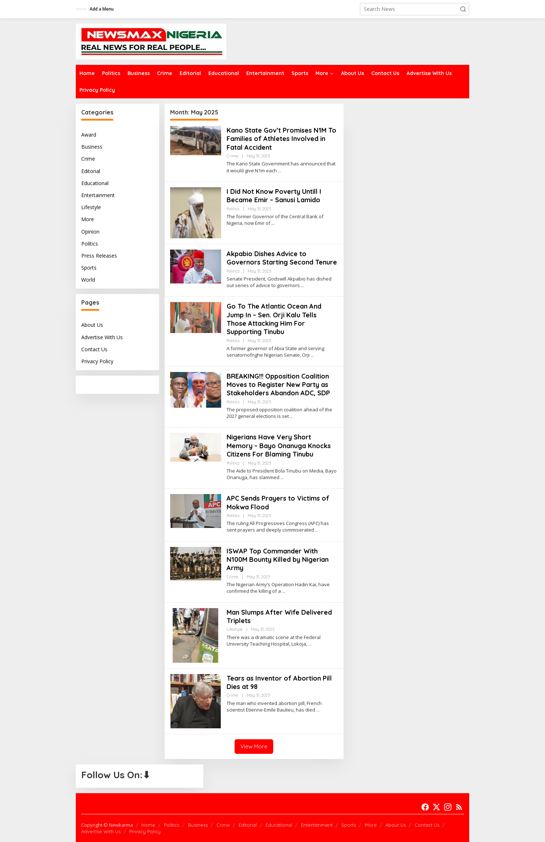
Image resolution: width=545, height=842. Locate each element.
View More (253, 746)
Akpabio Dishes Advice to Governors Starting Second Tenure (282, 258)
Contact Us (94, 349)
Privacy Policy (97, 361)
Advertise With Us (102, 337)
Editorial (90, 171)
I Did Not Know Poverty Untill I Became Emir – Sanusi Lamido (274, 195)
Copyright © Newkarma (107, 825)
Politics (89, 243)
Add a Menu (102, 9)
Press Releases (99, 255)
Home (148, 825)
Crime (88, 158)
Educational (95, 183)
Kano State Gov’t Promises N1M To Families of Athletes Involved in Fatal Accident (281, 139)
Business (91, 146)
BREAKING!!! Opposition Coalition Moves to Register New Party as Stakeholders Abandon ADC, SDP (278, 384)
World (88, 279)
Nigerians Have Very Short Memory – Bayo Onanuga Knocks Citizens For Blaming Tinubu (279, 445)
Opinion (90, 231)
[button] (463, 9)
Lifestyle (91, 207)
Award (88, 134)
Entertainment (98, 195)
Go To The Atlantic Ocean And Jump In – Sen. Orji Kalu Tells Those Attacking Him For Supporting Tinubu (274, 319)
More (87, 219)
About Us (92, 324)
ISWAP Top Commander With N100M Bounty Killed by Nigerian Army (278, 559)
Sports (89, 267)
